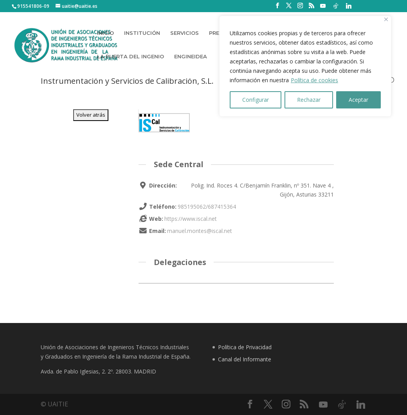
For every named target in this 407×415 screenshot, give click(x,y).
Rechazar (309, 99)
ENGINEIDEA (190, 57)
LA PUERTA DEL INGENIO (130, 57)
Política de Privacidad (245, 347)
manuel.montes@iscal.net (199, 231)
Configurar (255, 99)
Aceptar (358, 99)
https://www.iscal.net (190, 218)
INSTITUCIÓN (142, 33)
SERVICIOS (184, 33)
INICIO (105, 33)
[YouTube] (323, 6)
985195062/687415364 (207, 206)
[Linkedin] (348, 6)
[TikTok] (336, 6)
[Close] (386, 19)
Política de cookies (314, 80)
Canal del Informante (244, 359)
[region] (305, 66)
